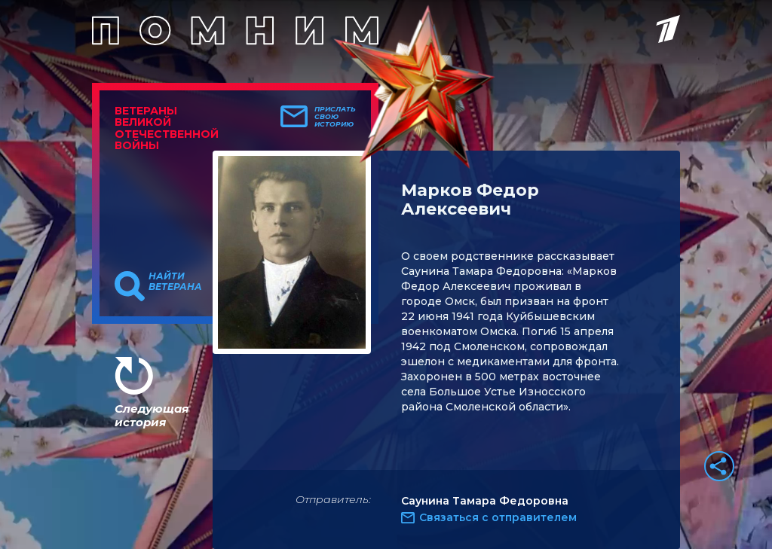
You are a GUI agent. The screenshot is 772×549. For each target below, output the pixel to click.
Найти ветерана (175, 281)
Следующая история (151, 415)
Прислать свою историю (335, 116)
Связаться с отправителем (498, 517)
